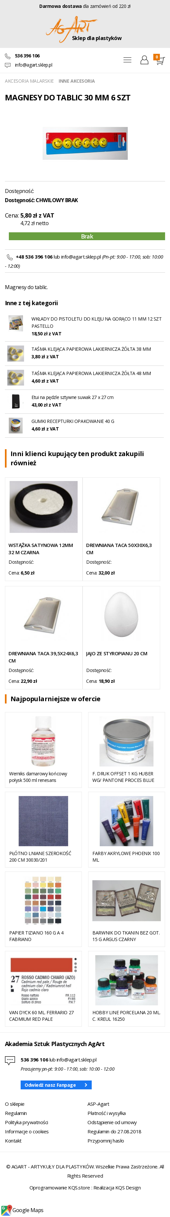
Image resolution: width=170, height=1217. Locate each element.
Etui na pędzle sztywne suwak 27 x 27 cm (72, 397)
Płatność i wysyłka (106, 1113)
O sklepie (15, 1104)
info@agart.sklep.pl (33, 65)
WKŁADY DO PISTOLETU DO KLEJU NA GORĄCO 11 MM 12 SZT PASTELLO (96, 322)
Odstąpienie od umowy (112, 1122)
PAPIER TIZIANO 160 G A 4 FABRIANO (36, 936)
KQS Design (128, 1187)
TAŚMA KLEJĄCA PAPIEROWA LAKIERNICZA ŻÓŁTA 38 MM (91, 349)
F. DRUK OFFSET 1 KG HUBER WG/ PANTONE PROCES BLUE (123, 776)
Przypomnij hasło (105, 1140)
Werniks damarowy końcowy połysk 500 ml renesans (38, 776)
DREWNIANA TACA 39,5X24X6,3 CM (43, 657)
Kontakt (13, 1140)
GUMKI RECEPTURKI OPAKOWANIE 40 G (72, 421)
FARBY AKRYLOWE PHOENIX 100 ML (126, 856)
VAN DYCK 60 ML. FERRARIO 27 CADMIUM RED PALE (41, 1015)
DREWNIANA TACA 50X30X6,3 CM (119, 549)
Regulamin (16, 1113)
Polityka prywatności (26, 1122)
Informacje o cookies (27, 1131)
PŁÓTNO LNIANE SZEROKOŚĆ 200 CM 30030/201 (40, 856)
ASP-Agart (98, 1104)
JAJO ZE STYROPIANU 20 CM (116, 653)
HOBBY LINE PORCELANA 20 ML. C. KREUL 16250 (126, 1015)
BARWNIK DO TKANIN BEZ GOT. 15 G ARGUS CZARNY (126, 936)
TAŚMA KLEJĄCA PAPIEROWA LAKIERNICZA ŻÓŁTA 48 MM (91, 373)
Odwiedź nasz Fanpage (50, 1085)
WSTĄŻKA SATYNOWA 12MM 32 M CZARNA (41, 549)
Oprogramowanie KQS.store (59, 1187)
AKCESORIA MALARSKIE (29, 81)
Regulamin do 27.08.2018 (114, 1131)
